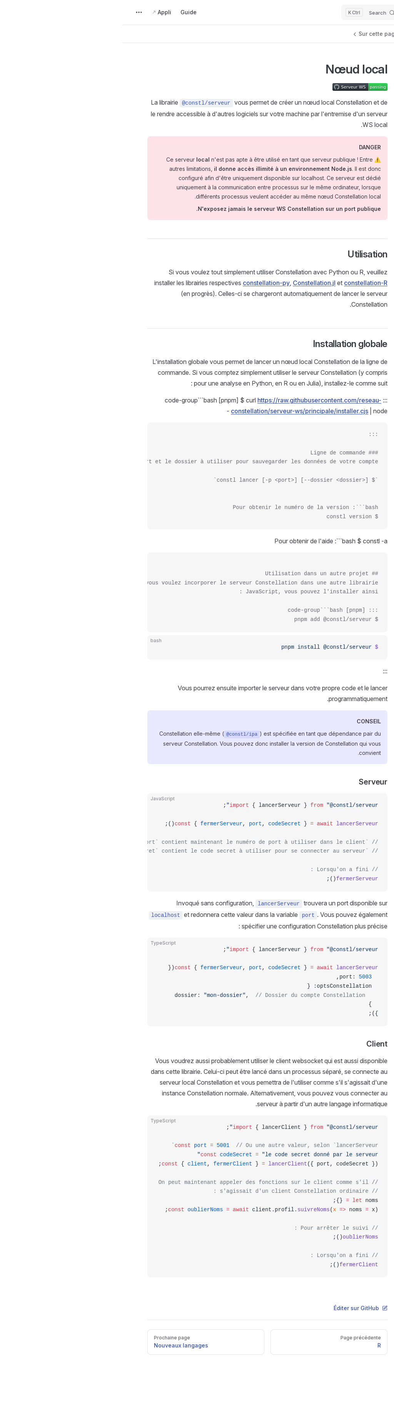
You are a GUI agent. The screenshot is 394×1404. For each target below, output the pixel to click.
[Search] (248, 12)
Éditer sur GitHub (238, 1308)
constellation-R (243, 283)
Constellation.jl (191, 283)
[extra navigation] (16, 12)
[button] (342, 34)
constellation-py (143, 283)
